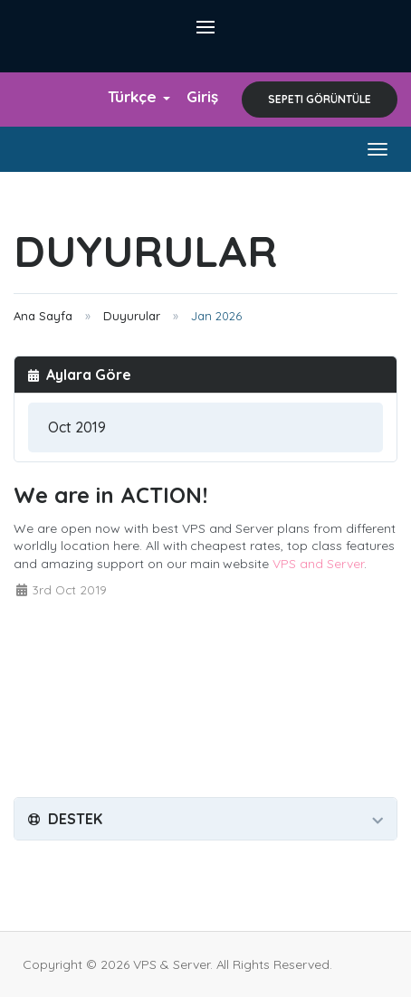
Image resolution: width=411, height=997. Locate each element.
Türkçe (139, 96)
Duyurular (131, 316)
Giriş (202, 96)
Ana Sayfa (43, 316)
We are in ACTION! (110, 494)
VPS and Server (318, 563)
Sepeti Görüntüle (319, 99)
